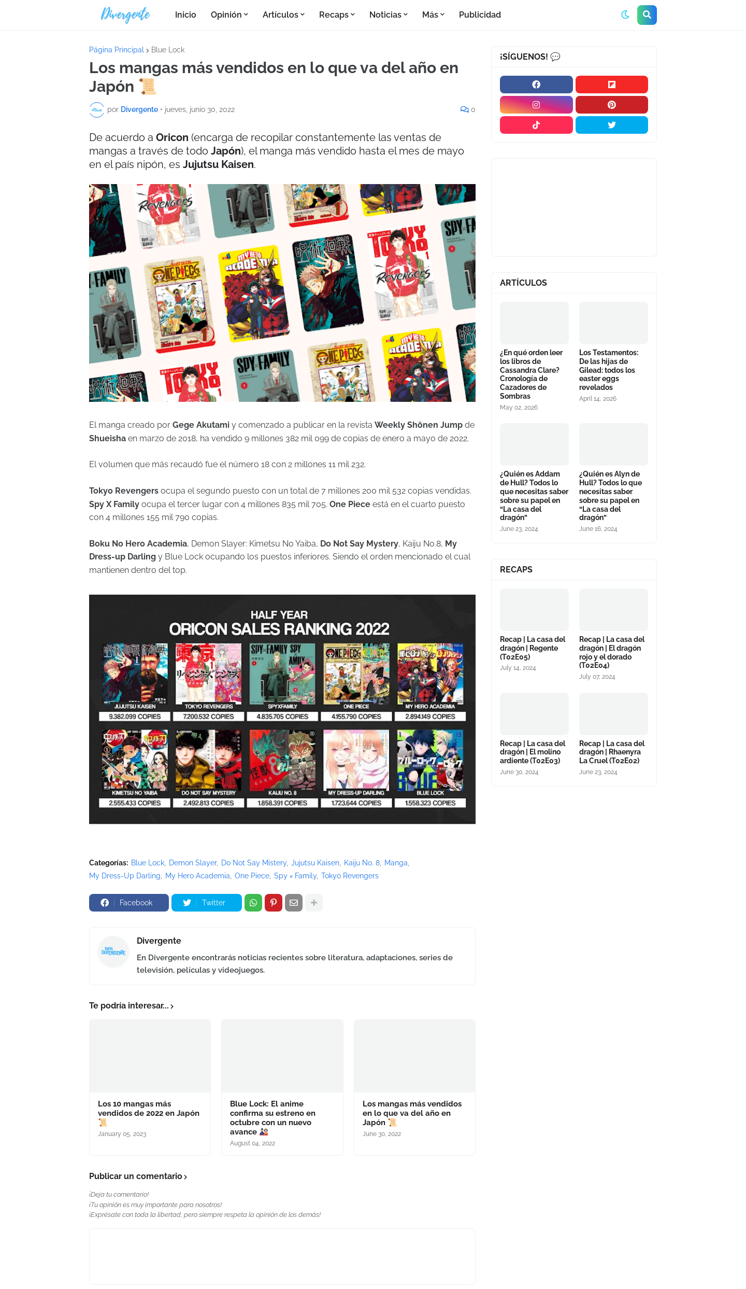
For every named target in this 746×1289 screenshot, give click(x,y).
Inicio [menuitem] (185, 15)
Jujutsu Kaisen (315, 863)
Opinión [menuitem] (226, 15)
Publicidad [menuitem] (480, 15)
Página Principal (116, 49)
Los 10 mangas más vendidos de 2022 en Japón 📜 (148, 1113)
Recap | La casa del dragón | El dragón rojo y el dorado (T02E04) (611, 652)
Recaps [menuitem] (334, 15)
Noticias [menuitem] (385, 15)
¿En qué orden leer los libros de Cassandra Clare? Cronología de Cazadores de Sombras (531, 374)
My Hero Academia (197, 876)
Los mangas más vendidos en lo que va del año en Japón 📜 (412, 1113)
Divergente (159, 941)
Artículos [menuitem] (280, 15)
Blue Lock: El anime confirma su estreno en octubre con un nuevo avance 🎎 (272, 1118)
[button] (625, 15)
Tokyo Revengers (350, 876)
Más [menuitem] (430, 15)
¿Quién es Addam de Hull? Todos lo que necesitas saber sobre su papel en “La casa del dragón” (534, 496)
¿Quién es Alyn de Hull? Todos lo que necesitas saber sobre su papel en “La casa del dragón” (610, 496)
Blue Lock (167, 49)
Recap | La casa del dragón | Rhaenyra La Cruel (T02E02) (611, 752)
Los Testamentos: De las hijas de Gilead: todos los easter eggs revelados (608, 369)
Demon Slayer (193, 863)
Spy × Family (295, 876)
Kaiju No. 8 (362, 863)
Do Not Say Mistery (253, 863)
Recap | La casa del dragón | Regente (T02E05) (532, 648)
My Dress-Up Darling (125, 876)
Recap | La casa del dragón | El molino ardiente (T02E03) (532, 752)
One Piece (252, 876)
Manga (396, 863)
